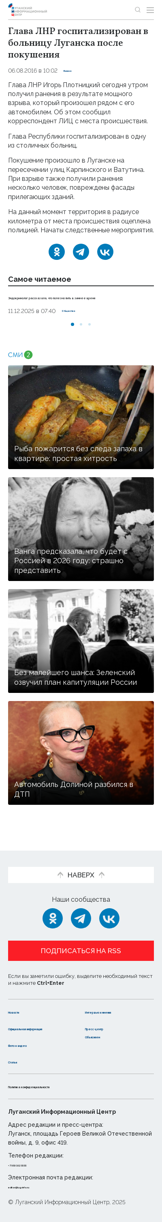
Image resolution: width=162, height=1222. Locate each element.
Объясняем (104, 1036)
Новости (22, 1003)
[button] (72, 333)
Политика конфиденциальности (62, 1086)
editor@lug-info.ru (35, 1186)
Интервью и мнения (118, 1003)
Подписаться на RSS (81, 943)
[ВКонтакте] (105, 252)
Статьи (20, 1061)
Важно (73, 70)
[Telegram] (81, 252)
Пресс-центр (107, 1019)
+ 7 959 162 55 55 (31, 1164)
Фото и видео (31, 1044)
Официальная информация (31, 1024)
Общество (77, 320)
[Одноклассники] (57, 252)
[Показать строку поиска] (138, 10)
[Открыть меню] (150, 10)
